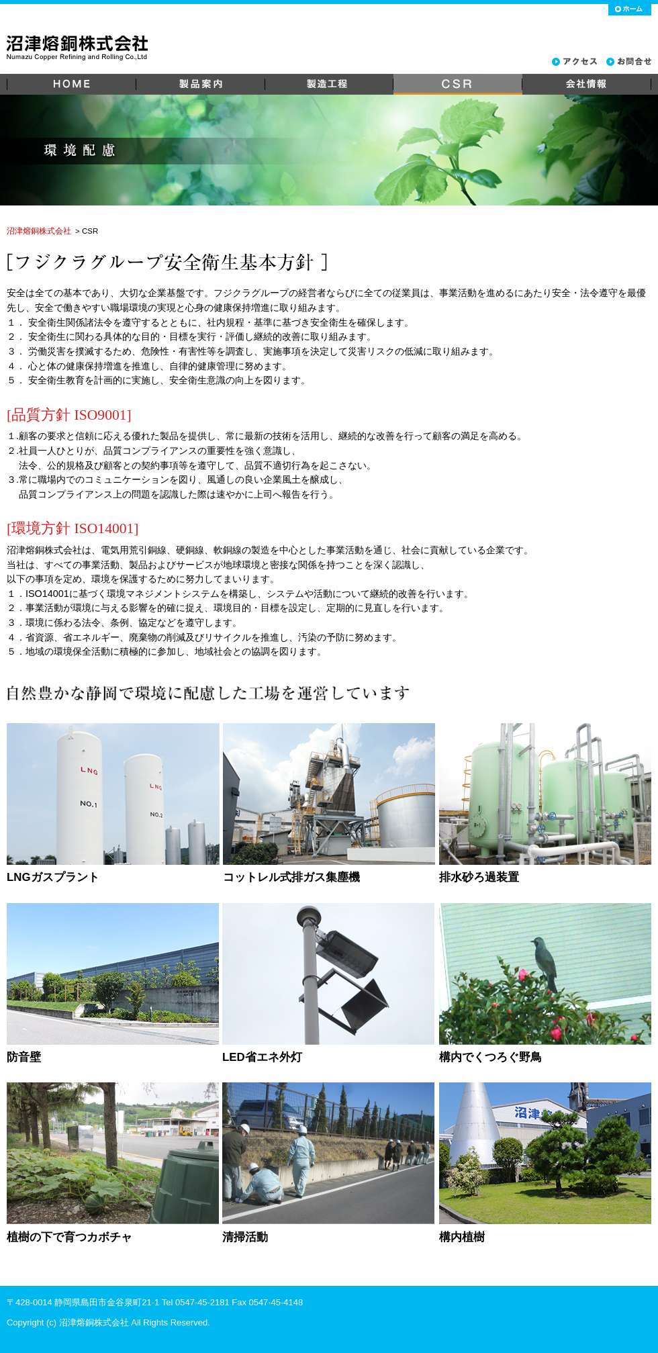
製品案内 (200, 84)
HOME (71, 84)
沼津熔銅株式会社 (39, 231)
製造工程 (329, 84)
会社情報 (586, 84)
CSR (457, 84)
